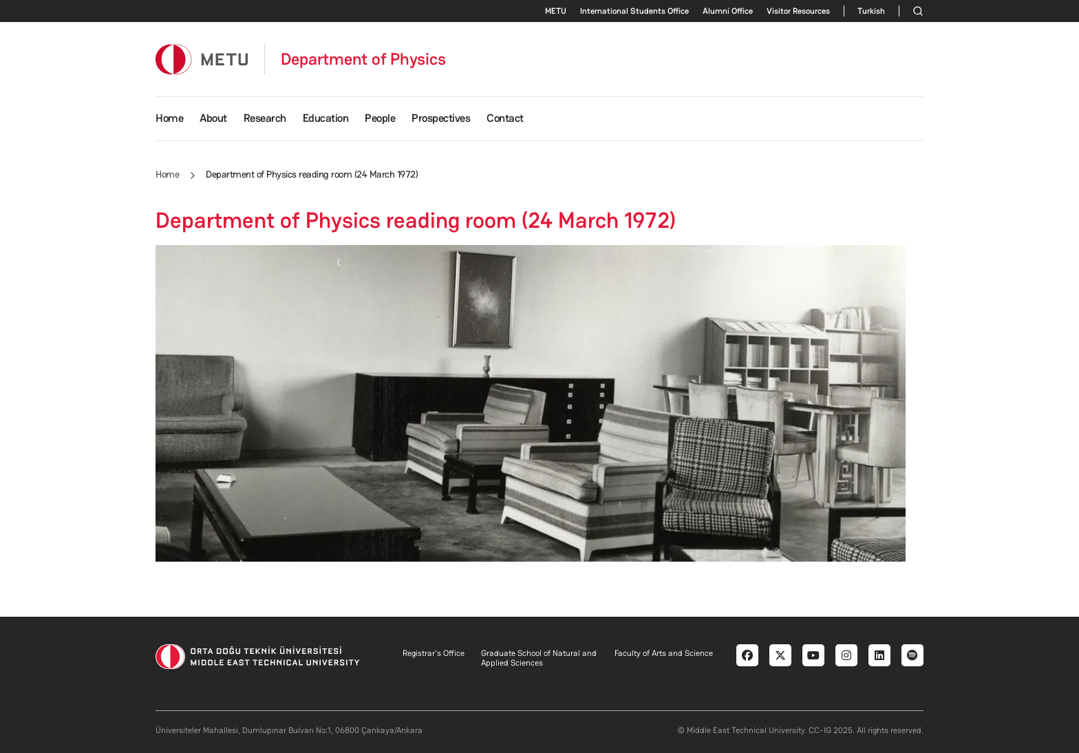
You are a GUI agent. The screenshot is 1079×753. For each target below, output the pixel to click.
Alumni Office (728, 11)
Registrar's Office (433, 653)
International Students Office (634, 11)
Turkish (871, 11)
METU (555, 11)
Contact (505, 118)
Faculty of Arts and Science (664, 653)
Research (265, 118)
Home (169, 118)
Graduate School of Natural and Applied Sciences (539, 658)
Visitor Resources (798, 11)
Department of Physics (363, 59)
